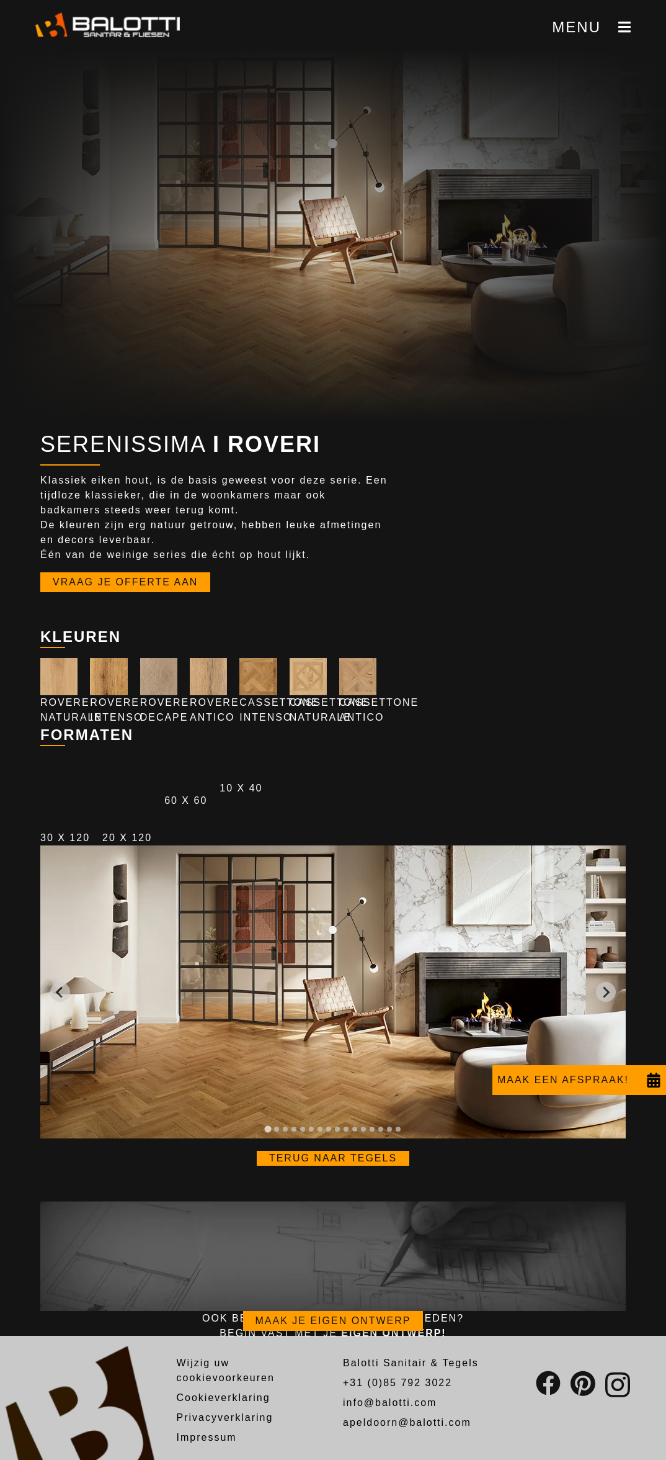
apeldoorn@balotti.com (407, 1422)
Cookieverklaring (223, 1397)
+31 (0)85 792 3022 (397, 1382)
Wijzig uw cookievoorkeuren (226, 1370)
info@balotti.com (390, 1402)
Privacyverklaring (225, 1417)
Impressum (207, 1437)
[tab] (267, 1129)
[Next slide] (606, 992)
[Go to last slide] (60, 992)
